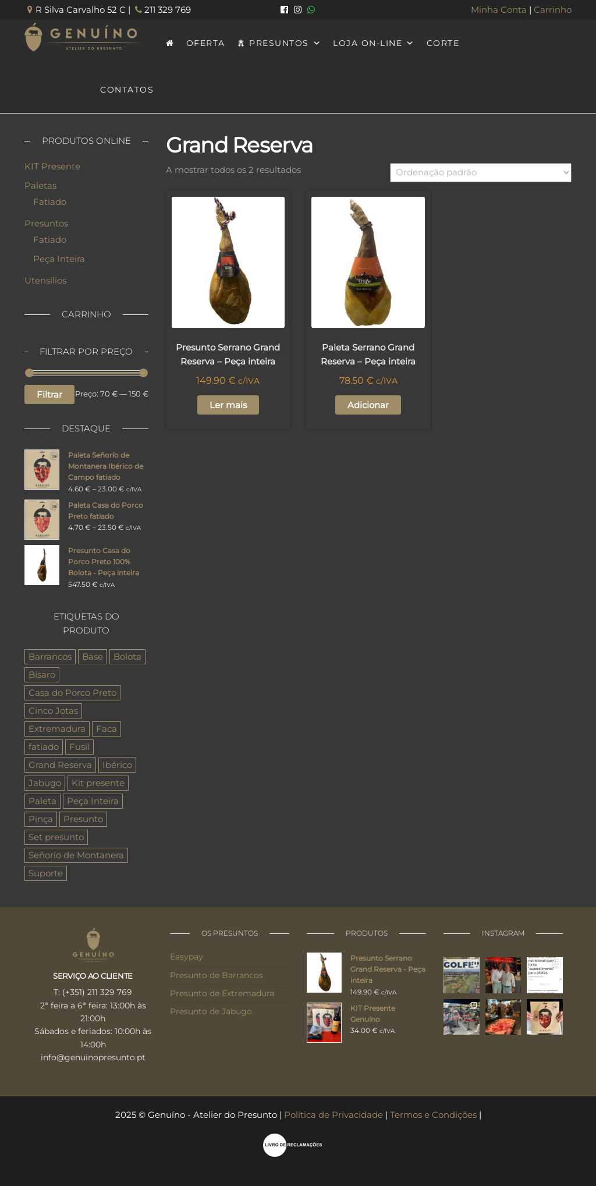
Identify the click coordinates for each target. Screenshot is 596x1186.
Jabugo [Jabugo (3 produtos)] (45, 782)
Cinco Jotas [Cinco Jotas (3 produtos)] (53, 710)
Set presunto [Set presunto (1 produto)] (56, 836)
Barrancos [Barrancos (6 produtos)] (50, 656)
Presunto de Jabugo (211, 1011)
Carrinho (553, 9)
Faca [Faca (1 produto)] (106, 728)
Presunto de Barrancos (216, 975)
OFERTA (205, 43)
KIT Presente (52, 166)
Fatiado (49, 201)
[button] (14, 1171)
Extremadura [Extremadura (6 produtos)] (57, 728)
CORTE (443, 43)
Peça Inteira (59, 258)
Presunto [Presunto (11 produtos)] (83, 818)
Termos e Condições (433, 1114)
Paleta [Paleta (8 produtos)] (42, 800)
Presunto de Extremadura (222, 993)
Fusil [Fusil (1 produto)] (79, 746)
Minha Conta (499, 9)
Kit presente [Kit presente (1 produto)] (98, 782)
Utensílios (45, 280)
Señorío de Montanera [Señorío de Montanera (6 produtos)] (76, 855)
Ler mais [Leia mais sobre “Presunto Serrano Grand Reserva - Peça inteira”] (228, 404)
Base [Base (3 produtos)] (92, 656)
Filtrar (49, 394)
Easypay (186, 956)
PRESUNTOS (285, 43)
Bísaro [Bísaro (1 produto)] (42, 674)
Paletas (40, 185)
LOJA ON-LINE (374, 43)
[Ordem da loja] (481, 172)
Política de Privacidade (333, 1114)
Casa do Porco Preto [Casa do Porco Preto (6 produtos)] (72, 692)
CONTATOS (127, 89)
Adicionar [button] (368, 404)
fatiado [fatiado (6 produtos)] (44, 746)
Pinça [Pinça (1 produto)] (41, 818)
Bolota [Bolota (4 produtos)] (127, 656)
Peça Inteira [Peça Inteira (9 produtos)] (93, 800)
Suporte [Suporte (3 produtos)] (46, 873)
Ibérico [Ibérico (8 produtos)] (117, 764)
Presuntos (46, 223)
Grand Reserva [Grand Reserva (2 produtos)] (60, 764)
